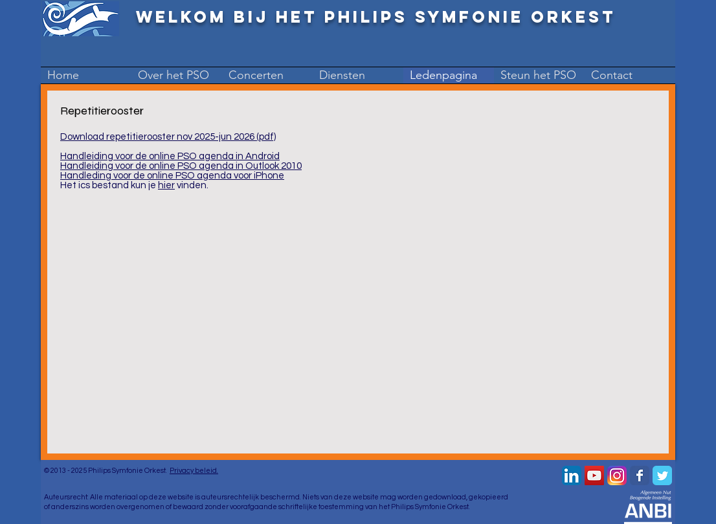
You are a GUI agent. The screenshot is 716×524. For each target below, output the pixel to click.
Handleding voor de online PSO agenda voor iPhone (172, 175)
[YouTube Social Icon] (594, 475)
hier (166, 185)
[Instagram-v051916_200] (617, 475)
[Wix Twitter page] (662, 475)
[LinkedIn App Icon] (571, 475)
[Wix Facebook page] (639, 475)
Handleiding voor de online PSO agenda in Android (170, 156)
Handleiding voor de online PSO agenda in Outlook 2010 (181, 166)
